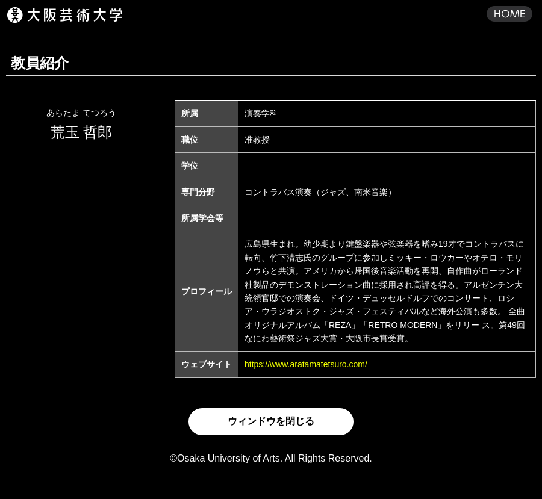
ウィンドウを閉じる (271, 421)
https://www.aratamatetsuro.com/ (306, 364)
